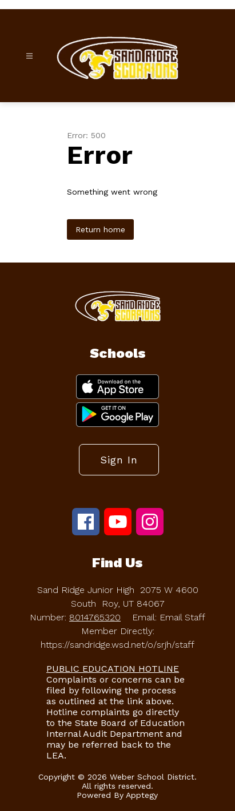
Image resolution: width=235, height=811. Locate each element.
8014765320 (95, 617)
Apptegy (142, 795)
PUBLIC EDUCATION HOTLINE (112, 668)
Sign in (119, 460)
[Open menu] (29, 56)
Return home (100, 229)
